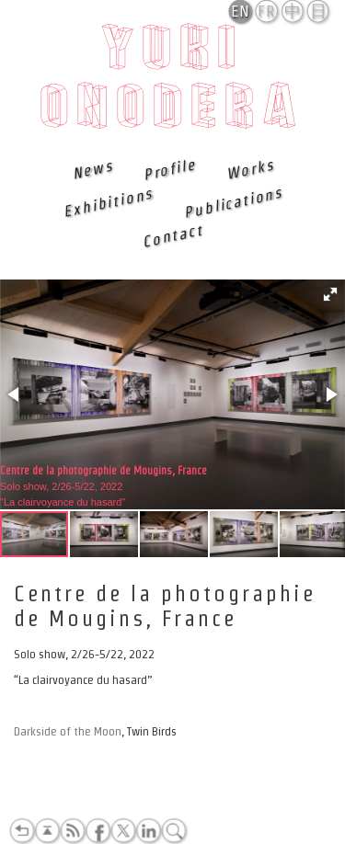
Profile (168, 169)
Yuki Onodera (172, 82)
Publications (232, 202)
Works (249, 169)
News (92, 169)
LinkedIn (148, 831)
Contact (172, 235)
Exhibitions (108, 202)
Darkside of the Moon (67, 731)
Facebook (97, 831)
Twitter (123, 831)
